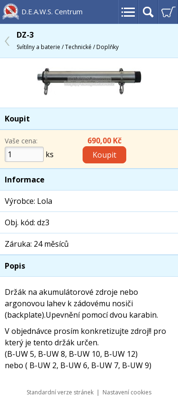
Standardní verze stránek (60, 392)
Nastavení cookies (127, 392)
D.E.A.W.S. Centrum (52, 11)
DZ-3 (68, 40)
